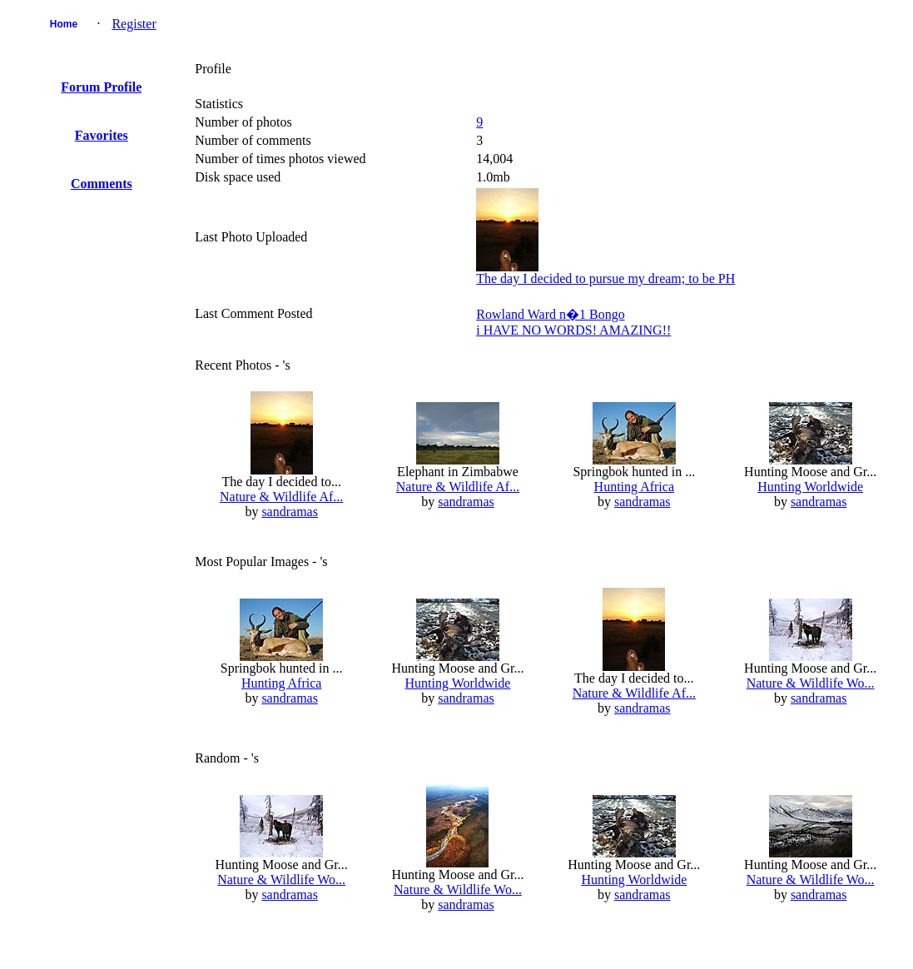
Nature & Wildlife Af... (281, 496)
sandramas (289, 511)
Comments (101, 183)
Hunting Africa (634, 487)
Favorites (101, 135)
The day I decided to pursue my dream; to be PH (605, 278)
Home (63, 24)
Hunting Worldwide (810, 487)
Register (134, 24)
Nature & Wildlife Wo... (811, 683)
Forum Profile (101, 87)
